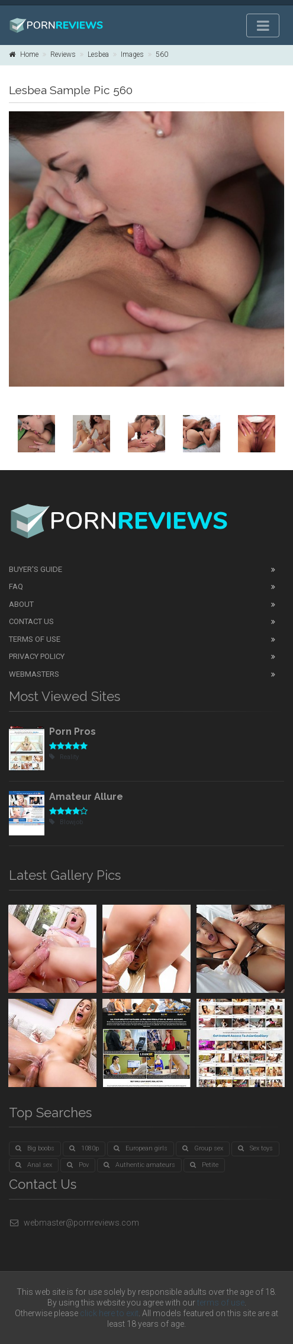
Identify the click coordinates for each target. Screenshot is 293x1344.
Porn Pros (72, 731)
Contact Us (31, 621)
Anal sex (33, 1165)
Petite (204, 1165)
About (21, 604)
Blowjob (66, 822)
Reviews (63, 54)
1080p (84, 1148)
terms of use (220, 1302)
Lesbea (98, 54)
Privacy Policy (37, 656)
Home (23, 54)
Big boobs (34, 1148)
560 (162, 54)
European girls (141, 1148)
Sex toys (255, 1148)
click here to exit (109, 1313)
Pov (78, 1165)
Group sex (202, 1148)
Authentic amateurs (139, 1165)
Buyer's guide (35, 569)
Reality (64, 757)
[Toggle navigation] (262, 25)
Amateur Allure (86, 796)
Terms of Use (34, 639)
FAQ (16, 586)
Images (132, 54)
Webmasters (34, 674)
